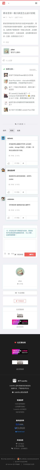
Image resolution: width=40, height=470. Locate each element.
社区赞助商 (20, 342)
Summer (10, 464)
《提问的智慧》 (20, 412)
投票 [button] (18, 130)
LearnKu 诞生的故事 (21, 392)
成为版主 (20, 444)
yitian (13, 49)
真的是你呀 (11, 170)
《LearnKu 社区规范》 (20, 409)
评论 (17, 155)
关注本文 (20, 254)
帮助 (12, 254)
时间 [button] (11, 130)
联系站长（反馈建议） (20, 448)
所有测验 (20, 446)
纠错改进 (20, 301)
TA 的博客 (20, 293)
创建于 (19, 17)
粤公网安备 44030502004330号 (28, 459)
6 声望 (20, 284)
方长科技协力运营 (28, 464)
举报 (17, 163)
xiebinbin (10, 199)
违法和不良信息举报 (21, 461)
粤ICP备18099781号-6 (8, 459)
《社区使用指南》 (20, 404)
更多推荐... (33, 70)
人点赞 (7, 60)
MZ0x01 (10, 138)
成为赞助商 (20, 326)
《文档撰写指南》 (20, 406)
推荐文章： (9, 69)
